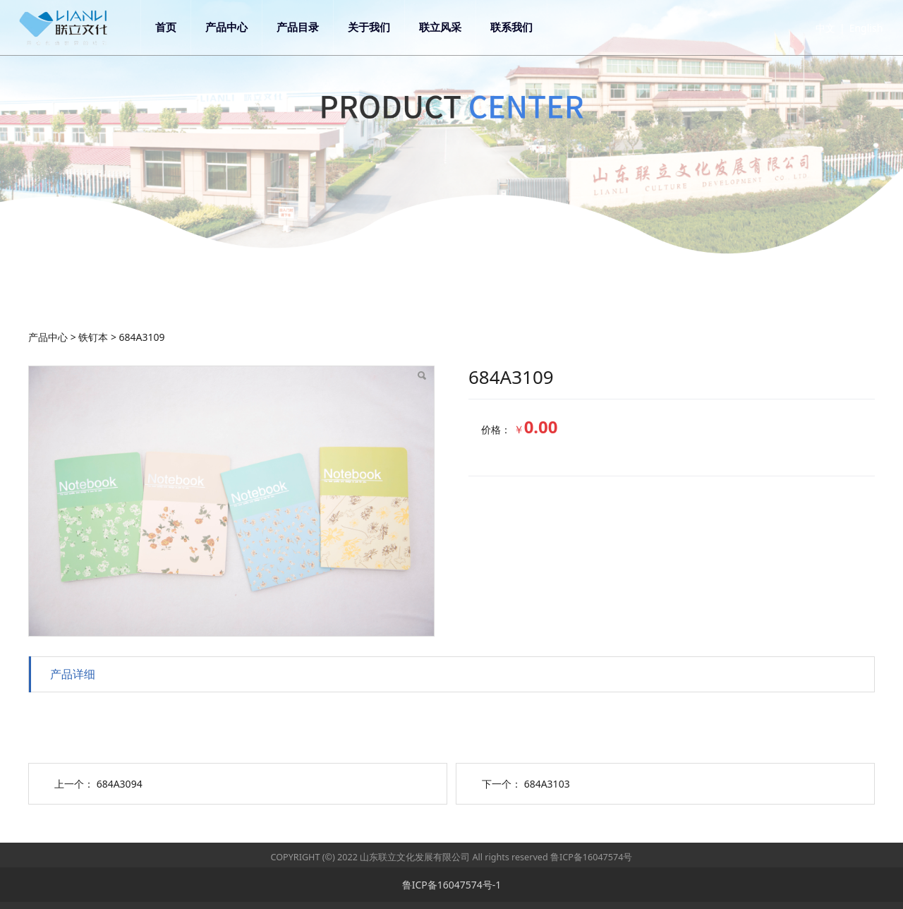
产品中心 (237, 27)
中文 (814, 28)
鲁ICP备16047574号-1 (452, 884)
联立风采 (451, 27)
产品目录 (308, 27)
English (855, 28)
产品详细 (72, 674)
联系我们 (522, 27)
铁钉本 (93, 337)
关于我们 (379, 27)
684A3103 (547, 783)
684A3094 (120, 783)
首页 (176, 27)
